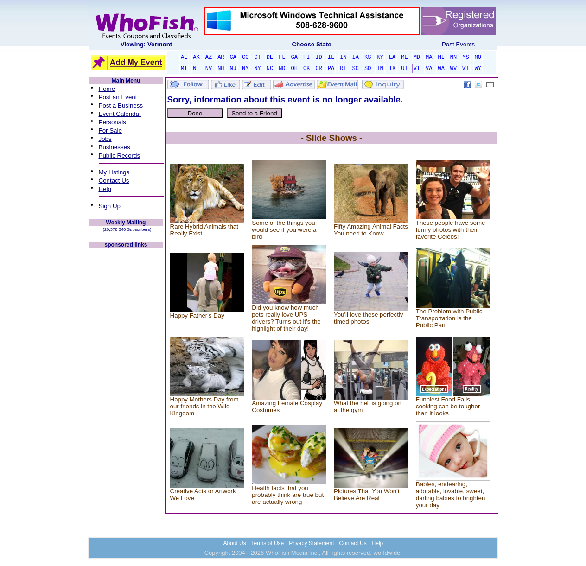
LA (392, 57)
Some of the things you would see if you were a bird (284, 229)
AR (220, 57)
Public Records (119, 155)
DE (270, 57)
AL (184, 57)
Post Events (458, 44)
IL (331, 57)
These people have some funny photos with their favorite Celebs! (450, 229)
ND (282, 68)
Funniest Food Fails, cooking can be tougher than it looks (448, 406)
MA (429, 57)
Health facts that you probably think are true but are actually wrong (288, 494)
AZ (208, 57)
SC (355, 68)
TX (392, 68)
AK (196, 57)
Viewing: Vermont (146, 44)
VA (429, 68)
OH (294, 68)
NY (257, 68)
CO (245, 57)
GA (294, 57)
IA (355, 57)
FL (282, 57)
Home (107, 88)
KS (367, 57)
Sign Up (110, 206)
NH (220, 68)
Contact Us (114, 180)
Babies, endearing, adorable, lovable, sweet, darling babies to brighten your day (450, 495)
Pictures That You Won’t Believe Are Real (367, 495)
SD (367, 68)
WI (465, 68)
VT (417, 68)
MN (453, 57)
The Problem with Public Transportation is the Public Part (449, 318)
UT (404, 68)
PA (331, 68)
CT (257, 57)
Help (105, 188)
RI (343, 68)
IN (343, 57)
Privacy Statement (311, 543)
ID (318, 57)
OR (318, 68)
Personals (112, 122)
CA (233, 57)
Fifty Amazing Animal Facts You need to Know (371, 230)
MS (465, 57)
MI (441, 57)
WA (441, 68)
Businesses (114, 147)
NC (270, 68)
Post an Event (118, 97)
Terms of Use (267, 543)
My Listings (114, 172)
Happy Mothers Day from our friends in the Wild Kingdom (204, 406)
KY (379, 57)
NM (245, 68)
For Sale (110, 130)
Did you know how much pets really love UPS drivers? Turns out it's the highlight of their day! (286, 318)
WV (453, 68)
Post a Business (121, 105)
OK (306, 68)
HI (306, 57)
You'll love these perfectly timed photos (368, 318)
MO (478, 57)
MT (184, 68)
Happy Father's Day (197, 315)
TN (379, 68)
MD (417, 57)
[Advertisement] (126, 388)
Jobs (105, 138)
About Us (234, 543)
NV (208, 68)
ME (404, 57)
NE (196, 68)
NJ (233, 68)
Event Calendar (120, 113)
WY (478, 68)
